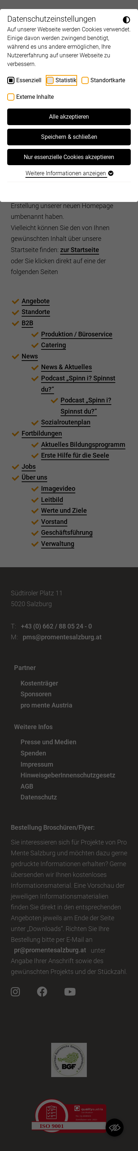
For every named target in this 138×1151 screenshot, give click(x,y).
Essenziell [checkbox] (28, 80)
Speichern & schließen (69, 136)
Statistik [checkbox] (65, 80)
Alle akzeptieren (69, 116)
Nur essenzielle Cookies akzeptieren (69, 157)
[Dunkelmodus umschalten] (126, 19)
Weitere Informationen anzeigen (69, 173)
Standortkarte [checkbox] (107, 80)
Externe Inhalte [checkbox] (35, 96)
